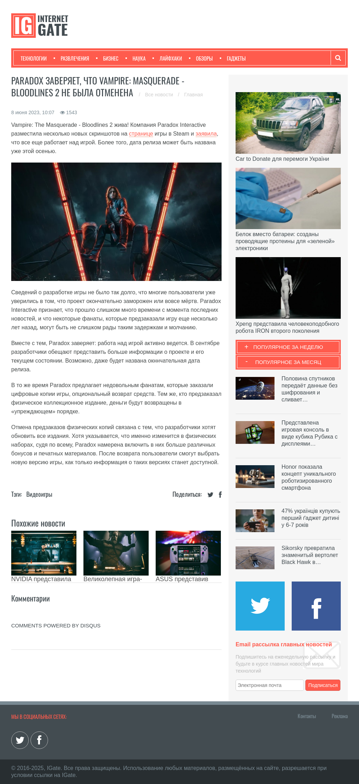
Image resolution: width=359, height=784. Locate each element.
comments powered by (56, 625)
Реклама (340, 716)
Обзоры (201, 58)
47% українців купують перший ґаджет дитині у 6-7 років (311, 518)
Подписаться (323, 685)
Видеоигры (39, 493)
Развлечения (71, 58)
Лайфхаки (167, 58)
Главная (193, 94)
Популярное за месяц (288, 362)
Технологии (34, 58)
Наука (135, 58)
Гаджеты (233, 58)
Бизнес (107, 58)
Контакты (307, 716)
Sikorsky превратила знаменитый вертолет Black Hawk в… (310, 555)
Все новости (160, 94)
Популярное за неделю (288, 347)
